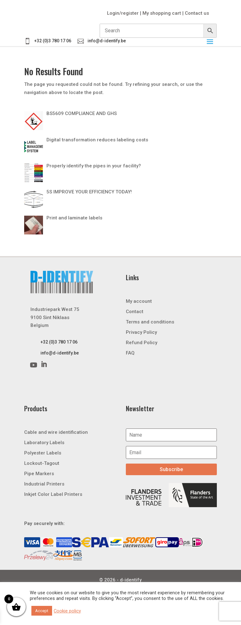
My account (139, 301)
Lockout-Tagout (41, 463)
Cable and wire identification (56, 432)
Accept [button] (41, 610)
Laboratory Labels (44, 442)
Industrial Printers (44, 484)
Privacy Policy (141, 332)
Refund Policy (141, 342)
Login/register (123, 13)
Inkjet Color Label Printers (53, 494)
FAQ (130, 353)
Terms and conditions (150, 322)
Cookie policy (67, 611)
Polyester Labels (42, 453)
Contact (134, 311)
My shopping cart (161, 13)
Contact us (197, 13)
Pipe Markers (39, 473)
